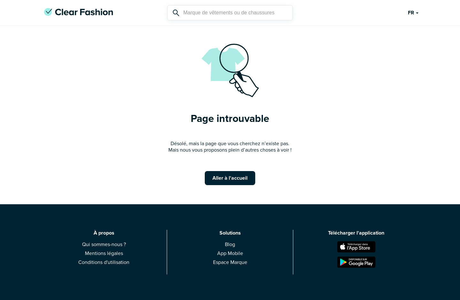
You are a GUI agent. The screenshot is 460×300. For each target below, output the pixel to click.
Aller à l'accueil (230, 178)
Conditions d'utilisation (103, 262)
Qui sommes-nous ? (104, 244)
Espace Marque (230, 262)
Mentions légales (104, 253)
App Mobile (230, 253)
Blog (230, 244)
